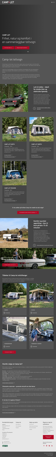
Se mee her (35, 346)
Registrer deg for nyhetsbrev (22, 47)
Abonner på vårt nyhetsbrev (48, 437)
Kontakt (17, 427)
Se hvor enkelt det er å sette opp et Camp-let (45, 245)
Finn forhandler (18, 426)
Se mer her (8, 312)
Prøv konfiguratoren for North (36, 156)
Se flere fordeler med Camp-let (10, 264)
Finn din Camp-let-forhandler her (8, 412)
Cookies (30, 429)
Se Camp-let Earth (7, 155)
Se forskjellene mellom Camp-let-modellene (27, 212)
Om (16, 424)
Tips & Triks (31, 424)
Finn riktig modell (8, 47)
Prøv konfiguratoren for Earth (9, 156)
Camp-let (19, 424)
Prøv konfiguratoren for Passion (9, 200)
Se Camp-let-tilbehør (8, 352)
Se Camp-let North (34, 155)
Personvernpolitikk (32, 427)
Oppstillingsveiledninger (33, 426)
